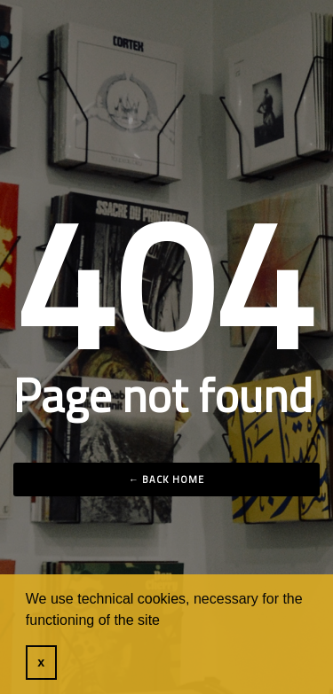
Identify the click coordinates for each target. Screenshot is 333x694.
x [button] (40, 662)
